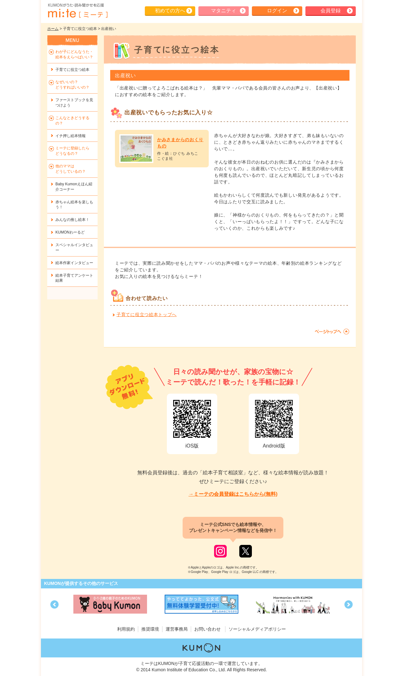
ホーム (53, 28)
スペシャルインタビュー (74, 247)
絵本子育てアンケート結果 (74, 278)
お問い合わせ (207, 629)
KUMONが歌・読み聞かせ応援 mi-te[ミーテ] (77, 10)
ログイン (277, 10)
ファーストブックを (74, 102)
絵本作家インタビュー (74, 263)
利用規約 (126, 629)
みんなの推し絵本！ (72, 219)
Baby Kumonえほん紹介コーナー (73, 187)
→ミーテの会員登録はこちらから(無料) (233, 494)
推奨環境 (150, 629)
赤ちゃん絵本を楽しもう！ (74, 205)
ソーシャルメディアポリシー (257, 629)
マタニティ (223, 10)
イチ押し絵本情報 (70, 136)
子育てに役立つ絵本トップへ (146, 314)
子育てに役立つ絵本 (72, 69)
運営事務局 (177, 629)
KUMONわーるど (70, 232)
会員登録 (331, 10)
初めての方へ (170, 10)
